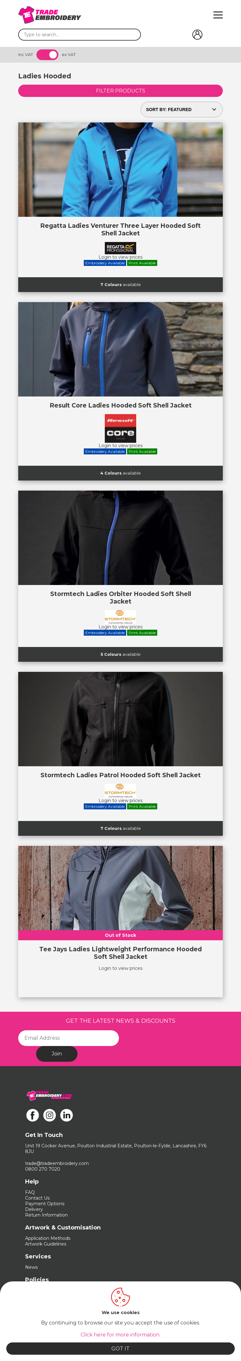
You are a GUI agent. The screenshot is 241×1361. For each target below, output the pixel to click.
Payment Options (44, 1203)
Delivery (34, 1209)
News (31, 1267)
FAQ (30, 1192)
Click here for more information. (120, 1335)
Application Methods (47, 1238)
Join (57, 1054)
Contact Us (37, 1198)
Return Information (46, 1215)
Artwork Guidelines (45, 1244)
